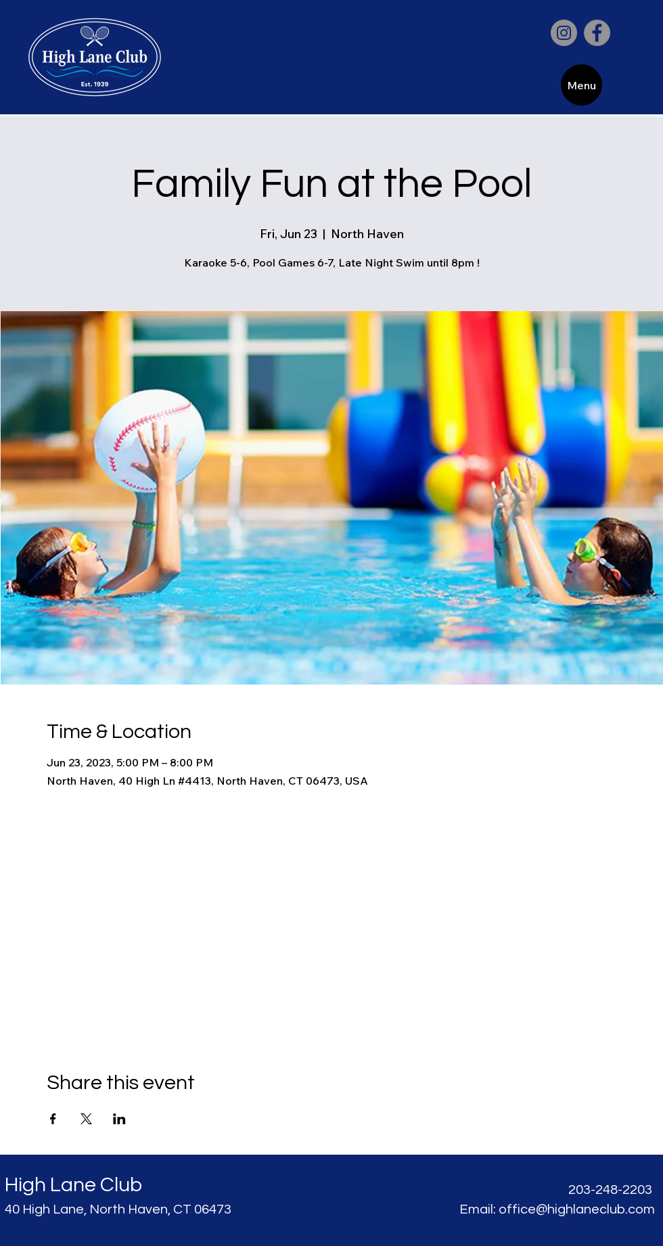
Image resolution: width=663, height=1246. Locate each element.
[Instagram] (564, 33)
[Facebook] (597, 33)
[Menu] (581, 85)
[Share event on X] (86, 1118)
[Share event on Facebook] (53, 1118)
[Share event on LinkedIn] (119, 1118)
